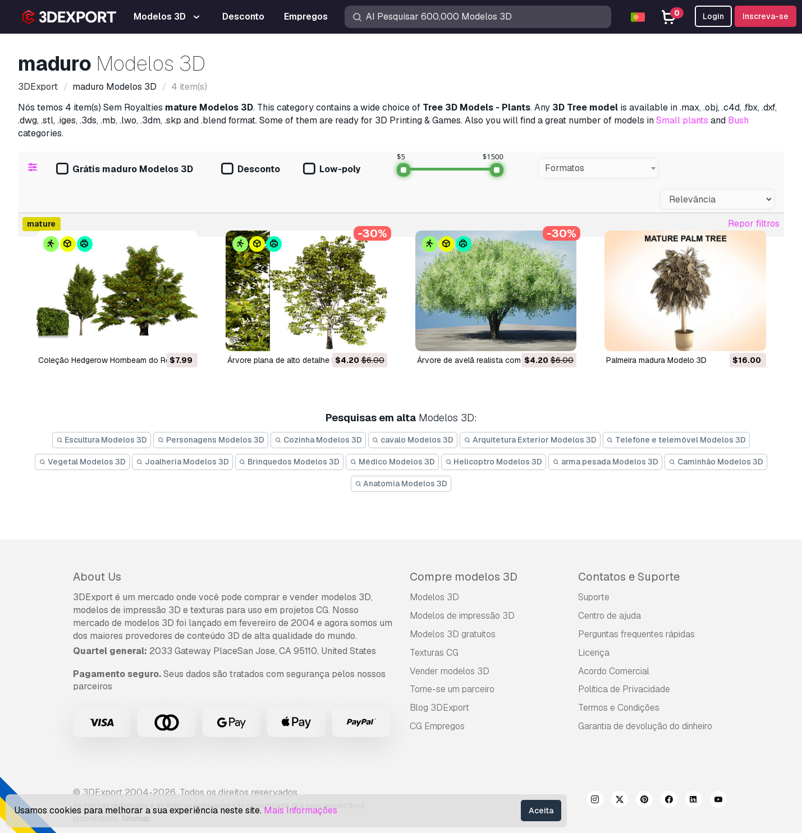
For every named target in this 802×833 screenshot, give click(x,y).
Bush (738, 120)
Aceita (541, 811)
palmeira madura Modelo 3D (656, 360)
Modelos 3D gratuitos (453, 634)
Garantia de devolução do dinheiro (645, 726)
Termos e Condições (618, 708)
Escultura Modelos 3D (102, 440)
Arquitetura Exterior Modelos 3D (530, 440)
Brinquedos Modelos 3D (289, 462)
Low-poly (331, 169)
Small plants (682, 120)
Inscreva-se (766, 16)
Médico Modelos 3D (392, 462)
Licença (593, 653)
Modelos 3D (434, 597)
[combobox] (598, 168)
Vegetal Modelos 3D (82, 462)
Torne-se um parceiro (452, 689)
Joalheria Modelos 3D (182, 462)
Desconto (250, 169)
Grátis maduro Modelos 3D (124, 169)
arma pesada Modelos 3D (605, 462)
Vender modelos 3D (449, 671)
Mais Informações (300, 810)
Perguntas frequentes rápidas (636, 634)
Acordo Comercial (613, 671)
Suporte (593, 597)
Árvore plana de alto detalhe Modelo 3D (299, 360)
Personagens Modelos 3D (210, 440)
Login (713, 16)
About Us (97, 576)
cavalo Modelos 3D (413, 440)
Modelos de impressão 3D (462, 616)
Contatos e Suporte (629, 576)
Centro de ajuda (609, 616)
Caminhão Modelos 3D (715, 462)
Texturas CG (434, 653)
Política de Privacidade (624, 689)
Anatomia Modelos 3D (401, 483)
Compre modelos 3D (463, 576)
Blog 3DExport (439, 708)
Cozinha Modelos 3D (318, 440)
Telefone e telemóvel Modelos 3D (676, 440)
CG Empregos (437, 726)
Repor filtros (754, 223)
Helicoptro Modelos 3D (494, 462)
